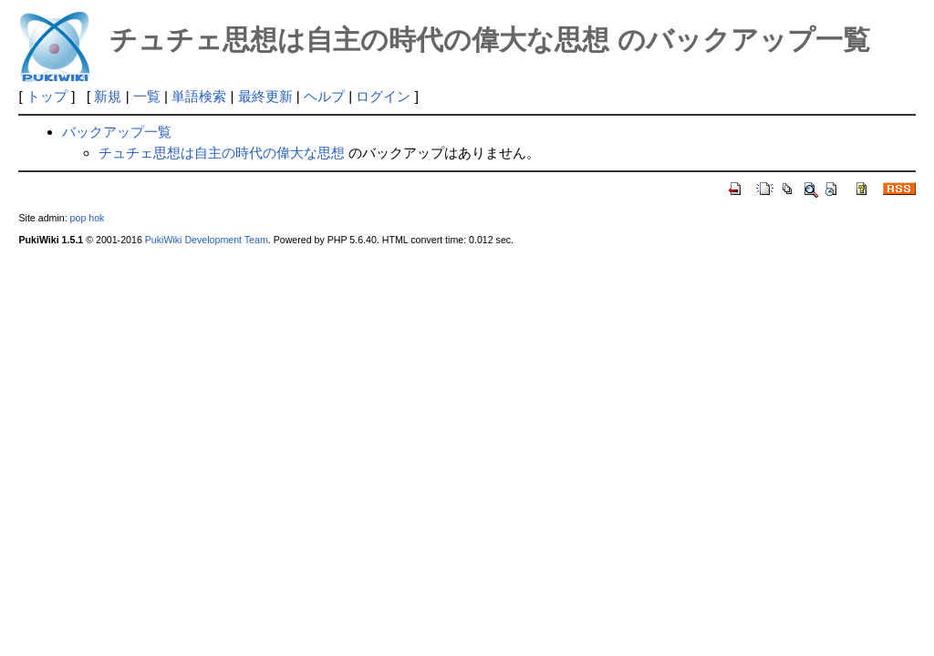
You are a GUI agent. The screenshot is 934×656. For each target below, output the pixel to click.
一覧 (147, 96)
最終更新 (265, 96)
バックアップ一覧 (116, 131)
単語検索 (198, 96)
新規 (107, 96)
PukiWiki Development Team (206, 239)
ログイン (383, 96)
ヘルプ (324, 96)
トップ (46, 96)
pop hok (87, 217)
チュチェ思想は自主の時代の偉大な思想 (222, 152)
